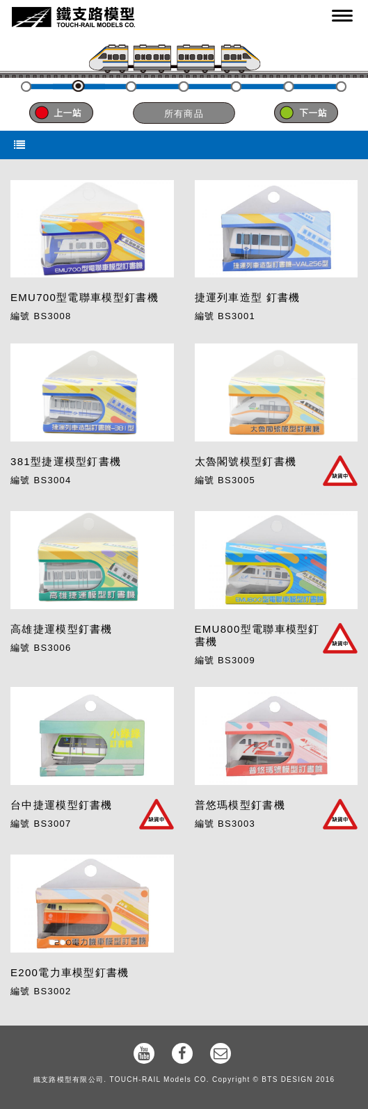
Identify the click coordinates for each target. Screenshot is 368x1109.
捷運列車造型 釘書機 (248, 297)
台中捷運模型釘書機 (61, 805)
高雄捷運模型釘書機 (61, 629)
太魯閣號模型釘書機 (246, 461)
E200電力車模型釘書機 (69, 972)
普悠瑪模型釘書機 (240, 805)
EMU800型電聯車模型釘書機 (257, 635)
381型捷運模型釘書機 (65, 461)
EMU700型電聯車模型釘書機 (84, 297)
